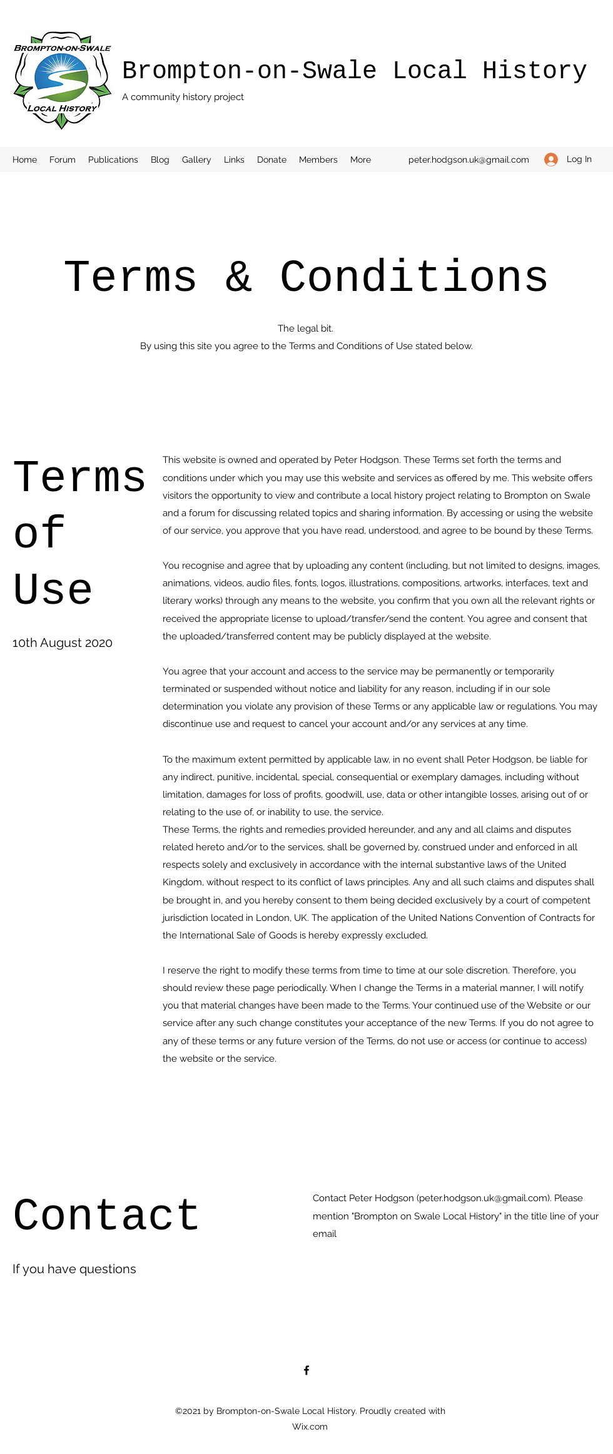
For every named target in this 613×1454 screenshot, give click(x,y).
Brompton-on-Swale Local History (354, 72)
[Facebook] (306, 1370)
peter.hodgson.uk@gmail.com (468, 160)
